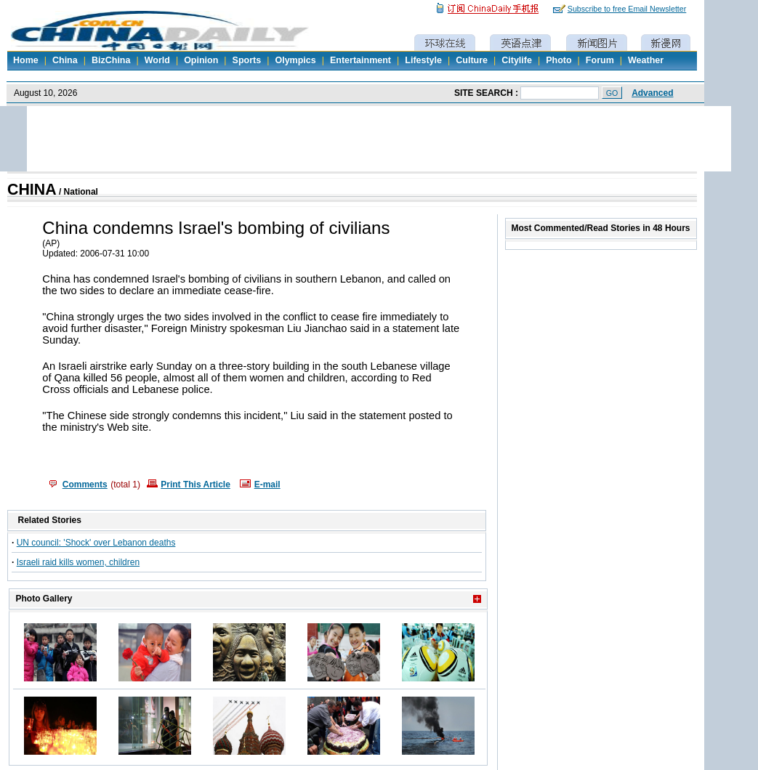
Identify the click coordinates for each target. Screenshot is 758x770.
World (157, 60)
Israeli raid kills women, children (78, 562)
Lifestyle (423, 60)
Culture (472, 60)
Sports (247, 60)
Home (26, 60)
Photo (558, 60)
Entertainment (360, 60)
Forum (600, 60)
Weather (646, 60)
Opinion (201, 60)
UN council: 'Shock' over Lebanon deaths (96, 543)
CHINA (32, 189)
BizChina (111, 60)
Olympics (295, 60)
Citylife (516, 60)
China (65, 60)
